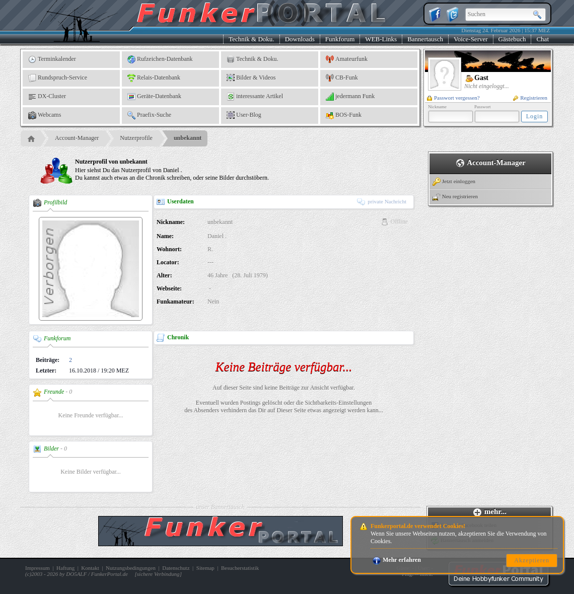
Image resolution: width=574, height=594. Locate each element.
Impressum (37, 568)
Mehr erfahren (397, 559)
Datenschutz (175, 568)
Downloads (300, 39)
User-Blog (244, 115)
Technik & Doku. (251, 39)
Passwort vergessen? (453, 98)
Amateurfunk (347, 59)
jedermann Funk (350, 97)
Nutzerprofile (136, 137)
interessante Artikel (255, 97)
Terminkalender (52, 59)
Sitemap (205, 568)
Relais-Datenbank (153, 78)
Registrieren (530, 98)
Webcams (44, 115)
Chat (542, 39)
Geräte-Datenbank (154, 97)
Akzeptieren (531, 560)
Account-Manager (77, 137)
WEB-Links (381, 39)
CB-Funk (342, 78)
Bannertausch (425, 39)
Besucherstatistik (240, 568)
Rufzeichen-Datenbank (160, 59)
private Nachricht (381, 201)
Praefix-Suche (149, 115)
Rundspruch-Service (57, 78)
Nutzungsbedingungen (131, 568)
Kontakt (90, 568)
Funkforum (340, 39)
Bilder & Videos (251, 78)
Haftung (65, 568)
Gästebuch (512, 39)
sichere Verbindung (158, 574)
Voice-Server (471, 39)
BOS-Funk (344, 115)
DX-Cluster (47, 97)
